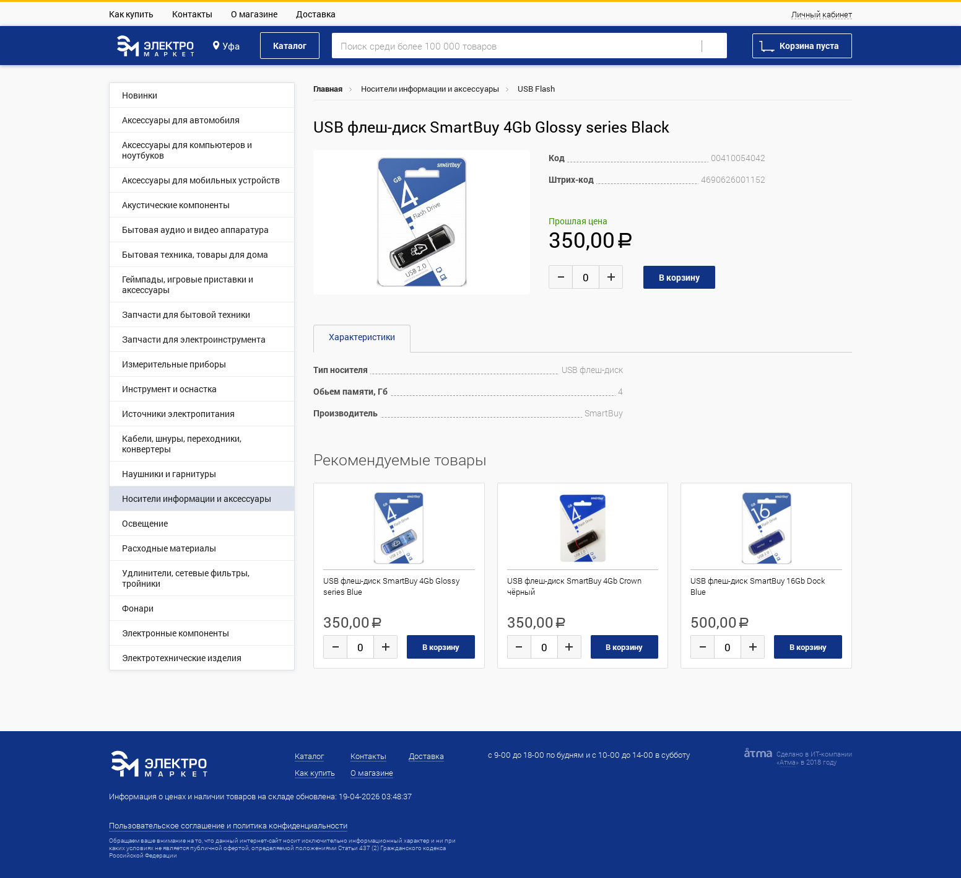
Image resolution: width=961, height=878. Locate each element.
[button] (519, 161)
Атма (788, 761)
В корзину (440, 646)
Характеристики (362, 337)
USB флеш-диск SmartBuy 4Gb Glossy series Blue (391, 586)
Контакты (192, 14)
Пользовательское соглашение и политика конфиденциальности (228, 825)
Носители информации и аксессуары (430, 88)
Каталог (290, 45)
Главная (327, 88)
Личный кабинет (821, 15)
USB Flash (536, 88)
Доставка (316, 14)
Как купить (131, 14)
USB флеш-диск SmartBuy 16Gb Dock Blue (757, 586)
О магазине (254, 14)
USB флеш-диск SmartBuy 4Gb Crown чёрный (574, 586)
